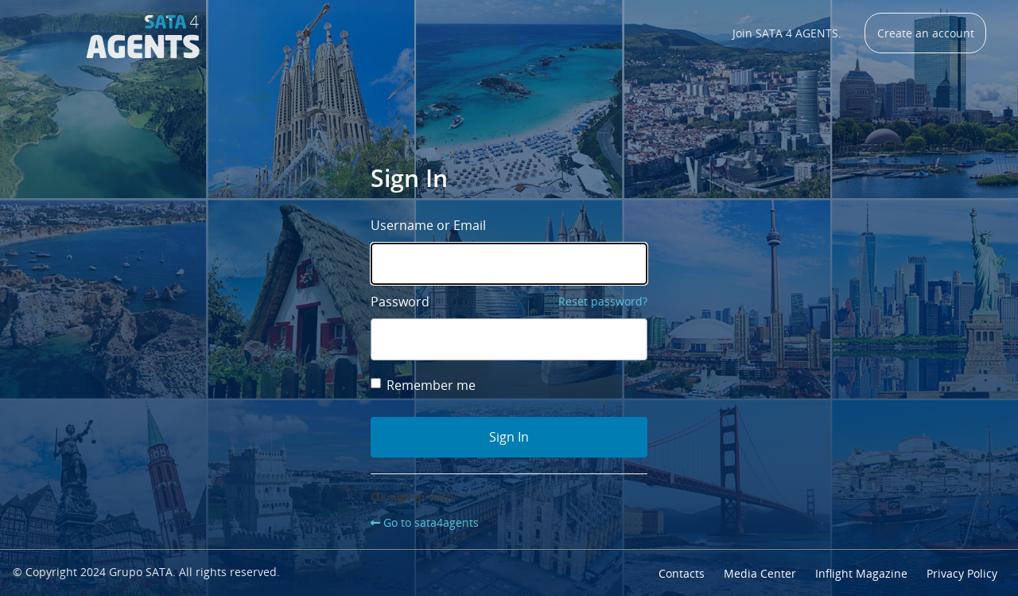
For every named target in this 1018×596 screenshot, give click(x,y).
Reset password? (602, 301)
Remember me (423, 385)
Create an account (925, 33)
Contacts (682, 573)
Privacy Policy (962, 573)
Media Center (760, 573)
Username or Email (428, 225)
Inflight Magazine (861, 573)
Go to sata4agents (431, 522)
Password (400, 301)
